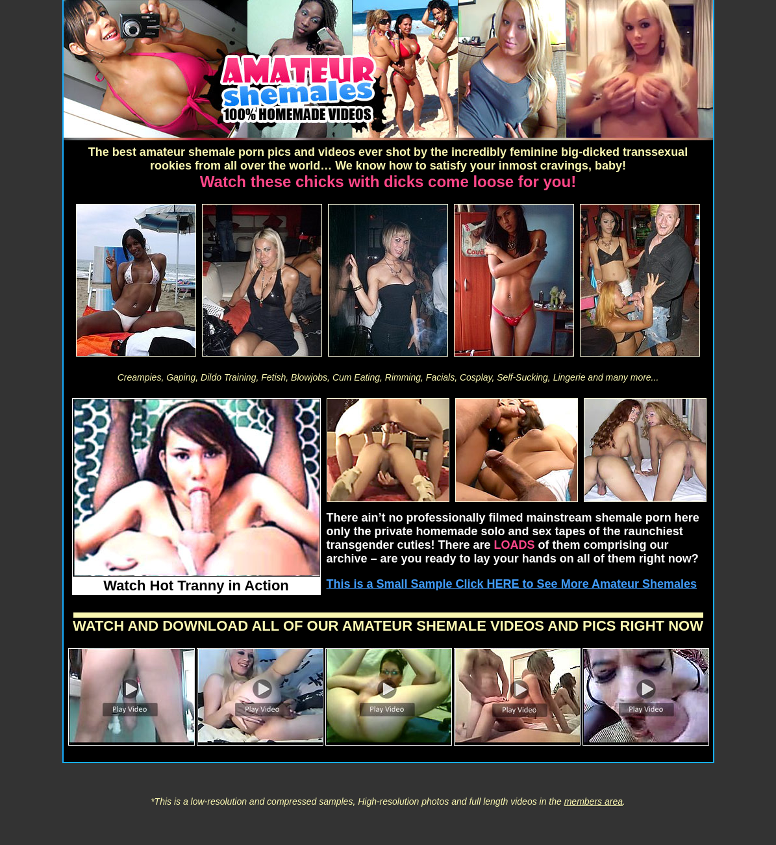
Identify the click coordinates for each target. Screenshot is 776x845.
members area (593, 801)
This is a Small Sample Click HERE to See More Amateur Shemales (512, 583)
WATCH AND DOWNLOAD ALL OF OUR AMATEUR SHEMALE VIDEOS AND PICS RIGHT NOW (388, 626)
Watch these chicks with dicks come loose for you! (388, 181)
